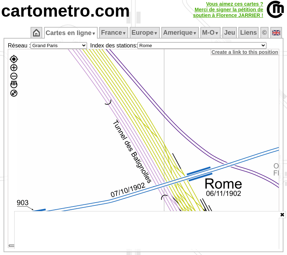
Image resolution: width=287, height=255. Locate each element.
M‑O (211, 32)
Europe (145, 32)
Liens (249, 32)
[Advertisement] (146, 230)
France (114, 32)
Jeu (229, 32)
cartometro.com (65, 10)
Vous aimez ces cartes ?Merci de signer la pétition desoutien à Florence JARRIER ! (228, 9)
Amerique (180, 32)
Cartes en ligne (71, 32)
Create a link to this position (245, 52)
